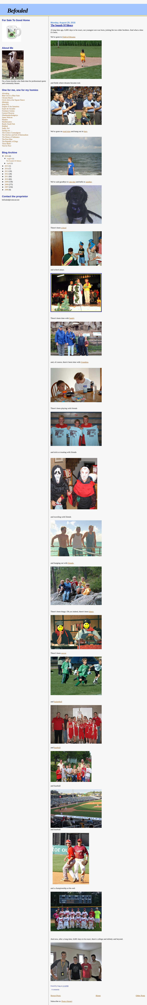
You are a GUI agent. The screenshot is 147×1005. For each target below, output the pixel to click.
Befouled (17, 10)
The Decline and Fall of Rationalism (15, 135)
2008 (7, 184)
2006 (7, 190)
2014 (7, 169)
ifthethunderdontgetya (10, 115)
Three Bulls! (6, 144)
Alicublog (5, 93)
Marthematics (7, 122)
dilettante (5, 102)
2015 (7, 166)
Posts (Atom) (67, 1001)
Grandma (84, 362)
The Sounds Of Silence (62, 25)
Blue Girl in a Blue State (11, 96)
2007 (7, 187)
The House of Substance (11, 137)
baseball (57, 747)
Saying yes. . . (7, 130)
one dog (72, 182)
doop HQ (5, 104)
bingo (91, 611)
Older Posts (140, 995)
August (9, 159)
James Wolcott (7, 117)
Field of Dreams (68, 37)
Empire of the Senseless (10, 106)
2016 (7, 156)
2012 (7, 174)
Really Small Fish (8, 124)
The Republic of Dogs (10, 141)
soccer (63, 653)
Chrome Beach (7, 98)
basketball (58, 701)
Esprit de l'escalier (8, 109)
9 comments (55, 989)
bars (85, 131)
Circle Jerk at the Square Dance (13, 100)
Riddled (5, 126)
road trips (66, 131)
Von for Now (6, 146)
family (71, 318)
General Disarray (8, 113)
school (63, 228)
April (9, 163)
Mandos (5, 120)
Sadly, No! (6, 128)
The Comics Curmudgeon (11, 133)
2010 (7, 179)
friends (70, 563)
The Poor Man (7, 139)
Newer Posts (56, 995)
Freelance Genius (8, 111)
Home (98, 995)
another (89, 182)
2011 (7, 176)
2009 (7, 182)
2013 (7, 171)
